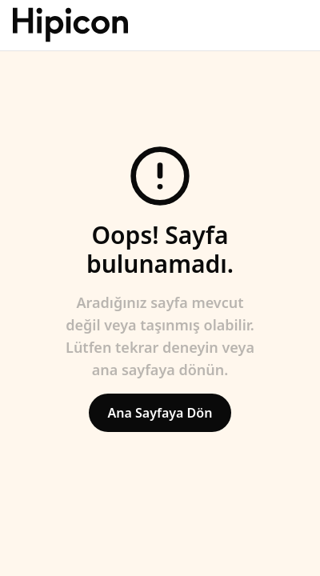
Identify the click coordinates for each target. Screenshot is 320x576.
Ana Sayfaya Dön (160, 413)
